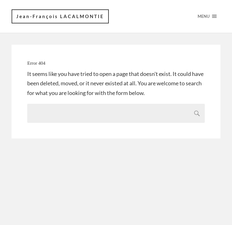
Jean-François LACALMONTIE (60, 16)
